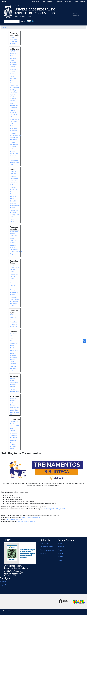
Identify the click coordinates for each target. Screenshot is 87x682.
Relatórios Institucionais (14, 157)
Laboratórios (14, 117)
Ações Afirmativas (13, 321)
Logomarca (13, 433)
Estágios (12, 348)
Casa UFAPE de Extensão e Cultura (14, 269)
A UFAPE (12, 51)
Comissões (13, 83)
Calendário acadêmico (13, 202)
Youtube (60, 553)
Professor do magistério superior (14, 384)
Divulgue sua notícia (14, 422)
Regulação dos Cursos (14, 216)
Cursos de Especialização (14, 177)
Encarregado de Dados (14, 43)
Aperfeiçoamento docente (15, 206)
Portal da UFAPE (45, 543)
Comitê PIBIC (14, 235)
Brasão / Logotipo (12, 379)
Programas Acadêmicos (13, 188)
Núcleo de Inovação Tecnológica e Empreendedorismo (16, 248)
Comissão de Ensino (14, 193)
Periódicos (43, 553)
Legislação (68, 1)
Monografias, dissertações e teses (14, 412)
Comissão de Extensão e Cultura (14, 276)
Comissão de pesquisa (14, 232)
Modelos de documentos (13, 436)
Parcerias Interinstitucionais (15, 134)
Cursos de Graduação (13, 172)
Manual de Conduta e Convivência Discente (13, 356)
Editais (12, 219)
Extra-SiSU (13, 317)
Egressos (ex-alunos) (14, 344)
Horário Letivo (14, 350)
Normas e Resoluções (13, 289)
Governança (13, 107)
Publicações (13, 297)
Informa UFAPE (14, 426)
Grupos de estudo (13, 197)
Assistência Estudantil (13, 335)
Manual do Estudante (13, 362)
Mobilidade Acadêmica (13, 325)
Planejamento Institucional (14, 138)
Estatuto (12, 100)
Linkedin (60, 557)
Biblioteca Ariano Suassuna (13, 60)
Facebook (60, 543)
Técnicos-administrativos (14, 390)
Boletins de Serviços (13, 65)
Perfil (11, 371)
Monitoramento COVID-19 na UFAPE (14, 121)
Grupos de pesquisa (13, 242)
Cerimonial (13, 69)
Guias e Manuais (12, 429)
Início (75, 13)
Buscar (23, 21)
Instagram (61, 547)
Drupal (16, 611)
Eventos (12, 285)
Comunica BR (35, 1)
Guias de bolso (14, 407)
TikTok (60, 560)
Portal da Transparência (47, 550)
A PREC (12, 265)
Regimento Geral (13, 148)
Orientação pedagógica (13, 367)
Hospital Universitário (6, 585)
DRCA (11, 338)
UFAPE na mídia (13, 441)
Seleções (76, 16)
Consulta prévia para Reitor (13, 78)
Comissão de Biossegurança (14, 86)
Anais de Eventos (12, 404)
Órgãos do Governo (80, 1)
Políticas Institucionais (14, 143)
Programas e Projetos (14, 293)
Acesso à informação (47, 1)
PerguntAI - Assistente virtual (13, 446)
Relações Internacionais (14, 152)
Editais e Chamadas (13, 282)
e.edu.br (32, 517)
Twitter (60, 550)
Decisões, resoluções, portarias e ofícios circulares (13, 94)
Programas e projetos (14, 255)
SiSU (11, 315)
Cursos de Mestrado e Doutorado (13, 183)
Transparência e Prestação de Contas (14, 162)
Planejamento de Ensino (14, 211)
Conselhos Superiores (13, 73)
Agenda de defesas (13, 399)
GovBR (4, 2)
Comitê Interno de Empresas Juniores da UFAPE (14, 302)
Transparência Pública (46, 547)
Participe (59, 1)
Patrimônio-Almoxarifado (14, 129)
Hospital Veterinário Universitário (13, 112)
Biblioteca (3, 581)
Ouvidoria (13, 126)
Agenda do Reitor (13, 54)
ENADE (12, 222)
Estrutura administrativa (14, 104)
